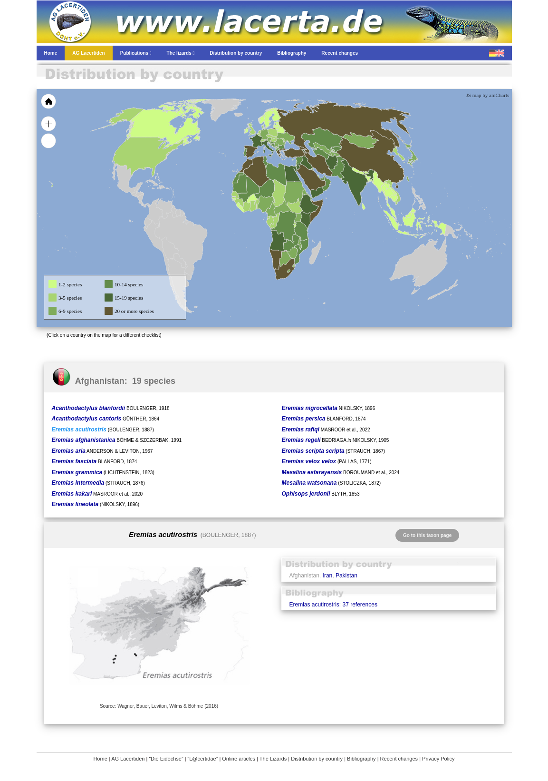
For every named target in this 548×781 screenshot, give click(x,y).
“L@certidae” (203, 758)
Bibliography (361, 758)
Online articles (238, 758)
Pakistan (346, 575)
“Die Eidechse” (166, 758)
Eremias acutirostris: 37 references (333, 604)
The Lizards (273, 758)
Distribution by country (317, 758)
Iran (328, 575)
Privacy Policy (438, 758)
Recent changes (399, 758)
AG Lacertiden (127, 758)
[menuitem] (322, 178)
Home (100, 758)
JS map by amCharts (488, 95)
